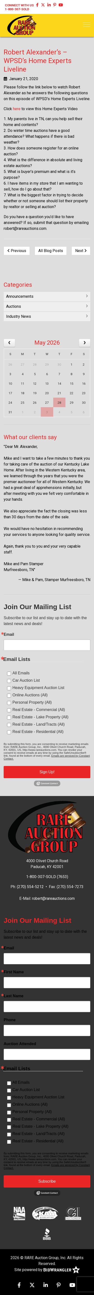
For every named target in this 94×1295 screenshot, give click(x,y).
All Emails (21, 673)
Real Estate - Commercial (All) (38, 710)
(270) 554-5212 (30, 886)
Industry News (18, 316)
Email (9, 635)
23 (83, 393)
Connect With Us (19, 5)
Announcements (19, 296)
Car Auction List (26, 680)
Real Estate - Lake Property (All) (40, 717)
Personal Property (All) (32, 702)
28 (34, 364)
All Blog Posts (50, 250)
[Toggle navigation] (86, 24)
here (17, 108)
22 (71, 393)
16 (83, 383)
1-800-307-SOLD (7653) (47, 876)
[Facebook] (37, 5)
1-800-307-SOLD (17, 9)
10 (10, 383)
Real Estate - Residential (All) (37, 732)
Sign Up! (47, 772)
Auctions (13, 306)
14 (59, 383)
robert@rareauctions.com (53, 898)
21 (59, 393)
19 (34, 393)
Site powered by (47, 1270)
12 (34, 383)
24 (10, 402)
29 (47, 364)
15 (71, 383)
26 (10, 364)
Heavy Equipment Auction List (38, 688)
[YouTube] (61, 5)
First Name (14, 972)
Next (81, 250)
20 (47, 393)
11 (22, 383)
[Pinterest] (54, 5)
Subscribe (47, 1181)
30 (59, 364)
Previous (16, 250)
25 (22, 402)
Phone (10, 1020)
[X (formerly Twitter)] (43, 5)
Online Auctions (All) (30, 695)
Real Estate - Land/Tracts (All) (38, 724)
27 (22, 364)
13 (47, 383)
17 (10, 393)
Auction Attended (20, 1044)
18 (22, 393)
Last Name (13, 996)
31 (10, 412)
